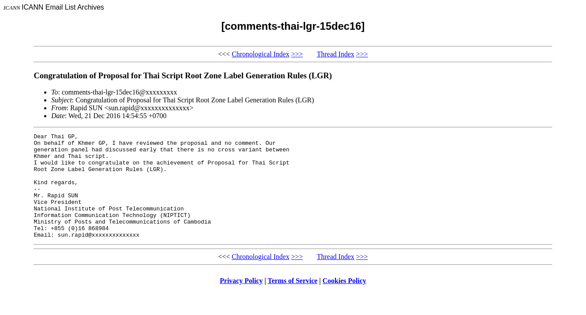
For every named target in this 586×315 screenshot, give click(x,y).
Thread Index (335, 54)
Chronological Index (260, 54)
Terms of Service (292, 301)
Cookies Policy (344, 301)
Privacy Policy (241, 301)
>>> (297, 54)
